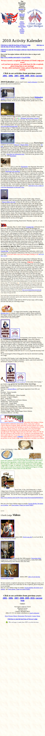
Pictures (22, 23)
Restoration (22, 26)
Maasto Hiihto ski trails (8, 202)
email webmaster (32, 82)
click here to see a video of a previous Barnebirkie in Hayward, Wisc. (22, 186)
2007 (16, 76)
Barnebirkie (24, 166)
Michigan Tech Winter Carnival (30, 118)
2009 (27, 76)
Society (21, 9)
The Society (22, 28)
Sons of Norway (22, 14)
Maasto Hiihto (24, 144)
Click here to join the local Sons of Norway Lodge (16, 45)
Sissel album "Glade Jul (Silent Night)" (22, 505)
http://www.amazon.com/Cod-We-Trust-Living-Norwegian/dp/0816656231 (22, 497)
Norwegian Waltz (36, 558)
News (22, 22)
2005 (5, 76)
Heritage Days (5, 313)
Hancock (16, 144)
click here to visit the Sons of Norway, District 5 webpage (22, 45)
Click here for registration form (15, 154)
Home (22, 33)
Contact (22, 31)
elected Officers (12, 389)
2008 (22, 76)
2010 (32, 76)
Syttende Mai (30, 227)
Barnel (13, 156)
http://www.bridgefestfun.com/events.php (31, 290)
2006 (11, 76)
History (22, 25)
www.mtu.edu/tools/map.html (9, 126)
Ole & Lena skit (27, 537)
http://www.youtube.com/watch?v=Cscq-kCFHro (15, 57)
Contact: (22, 603)
